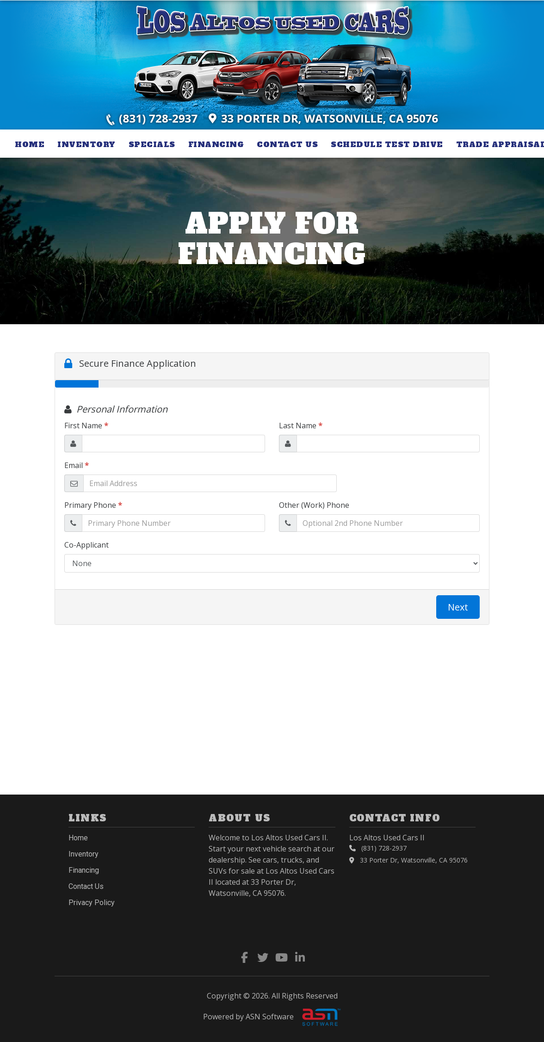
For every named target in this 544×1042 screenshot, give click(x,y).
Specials (152, 144)
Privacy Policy (91, 902)
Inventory (86, 144)
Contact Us (287, 144)
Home (29, 144)
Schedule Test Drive (387, 144)
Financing (216, 144)
